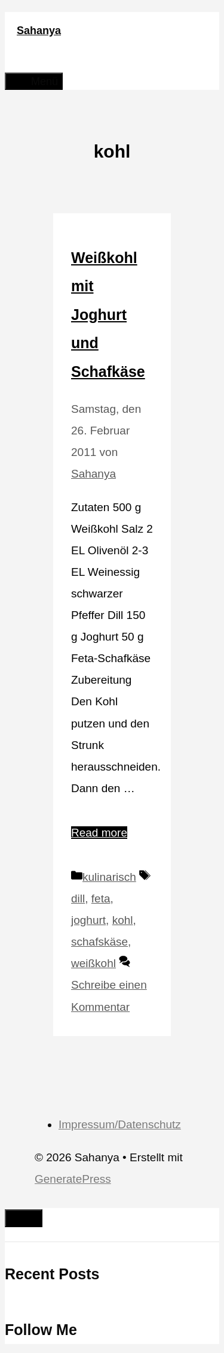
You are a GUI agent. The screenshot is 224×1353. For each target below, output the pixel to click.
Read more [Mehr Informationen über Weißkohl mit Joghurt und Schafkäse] (99, 832)
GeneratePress (73, 1179)
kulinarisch (109, 877)
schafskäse (99, 941)
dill (78, 898)
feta (101, 898)
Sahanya (39, 31)
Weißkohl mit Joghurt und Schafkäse (108, 314)
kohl (122, 920)
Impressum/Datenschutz (120, 1124)
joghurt (88, 920)
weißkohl (93, 963)
